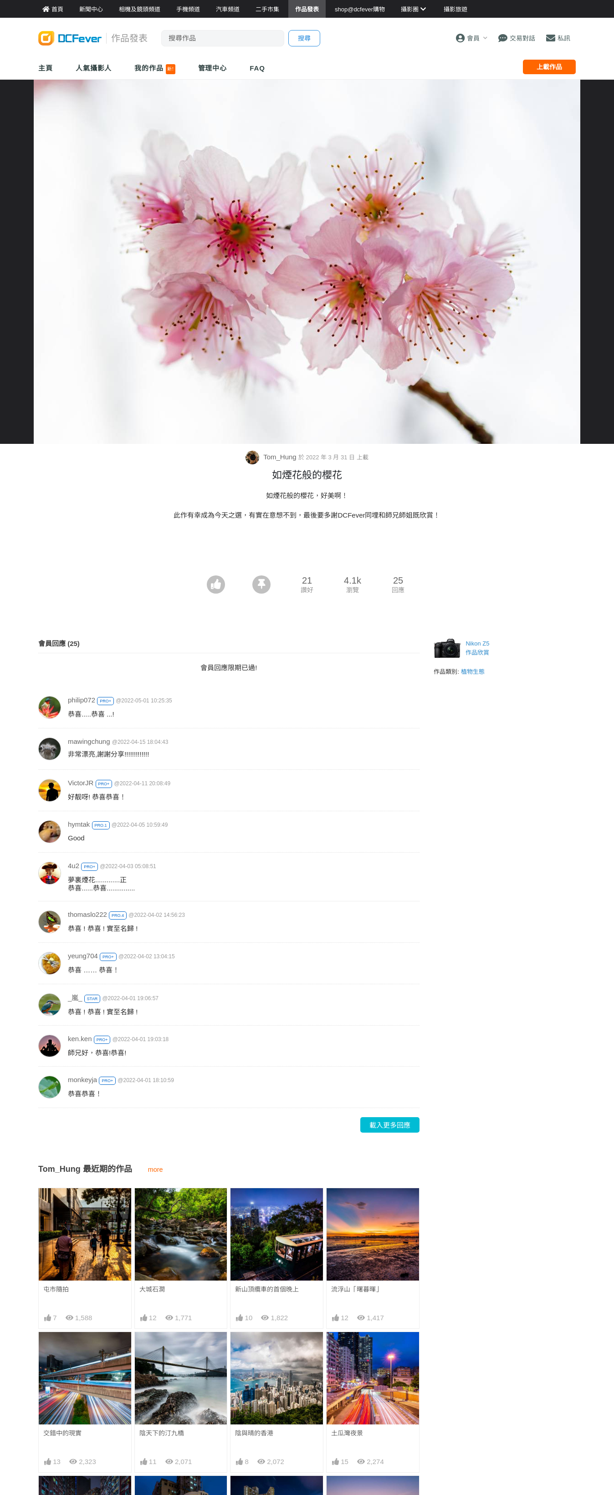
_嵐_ (75, 998)
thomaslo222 (87, 914)
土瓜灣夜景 (347, 1433)
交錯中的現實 (62, 1433)
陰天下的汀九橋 (161, 1433)
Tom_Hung (272, 457)
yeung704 (83, 956)
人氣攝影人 (94, 68)
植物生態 (473, 671)
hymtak (79, 824)
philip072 (81, 700)
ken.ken (80, 1038)
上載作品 (549, 67)
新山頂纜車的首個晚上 (267, 1289)
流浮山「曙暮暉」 (356, 1289)
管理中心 (212, 68)
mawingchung (89, 741)
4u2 (73, 866)
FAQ (257, 68)
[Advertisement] (307, 550)
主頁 (45, 68)
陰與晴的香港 (254, 1433)
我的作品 (154, 69)
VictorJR (80, 783)
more (155, 1169)
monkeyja (82, 1079)
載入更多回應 (389, 1125)
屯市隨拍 (56, 1289)
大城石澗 (152, 1289)
